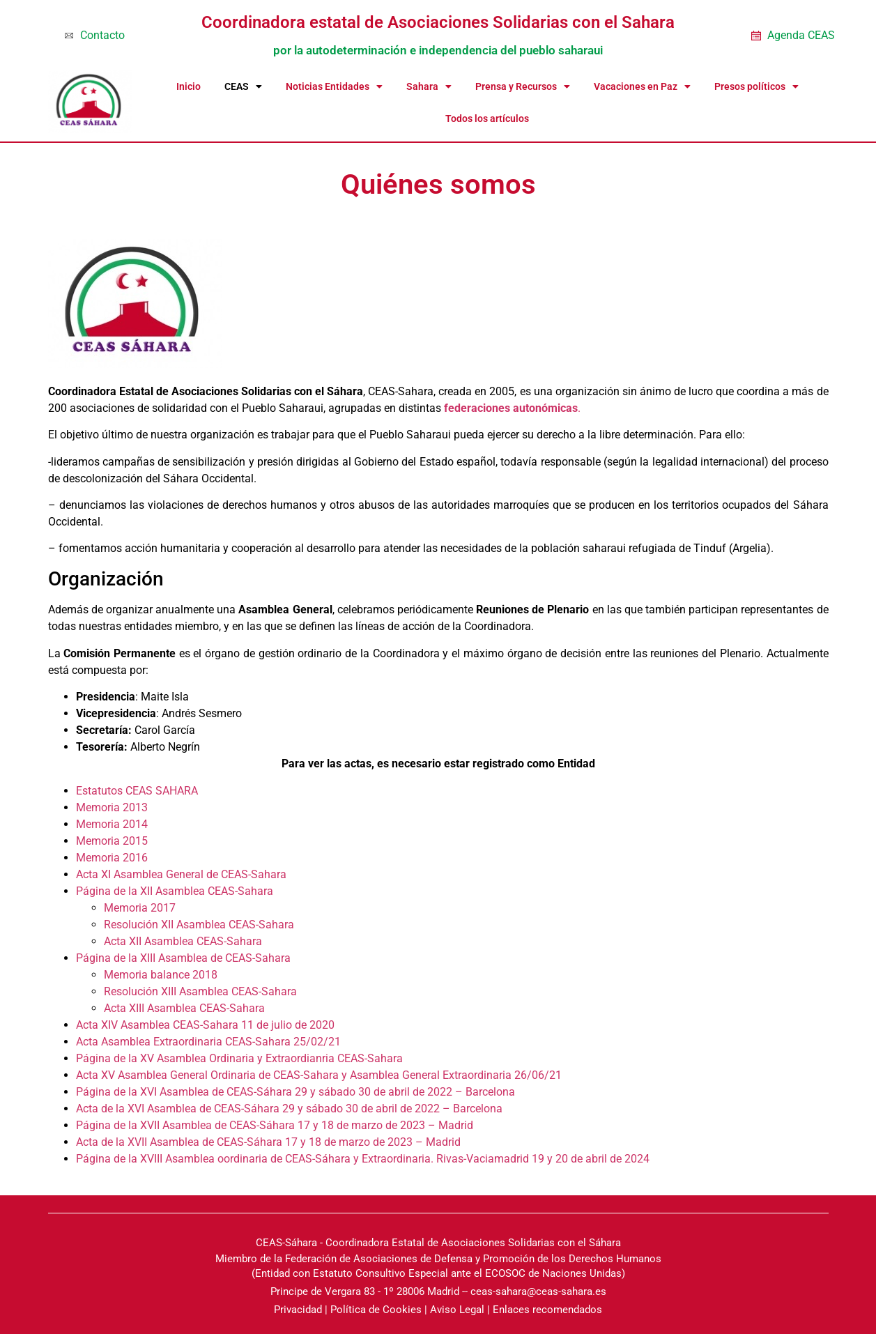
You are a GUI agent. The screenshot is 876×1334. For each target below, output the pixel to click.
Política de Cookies (376, 1309)
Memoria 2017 (140, 907)
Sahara (429, 86)
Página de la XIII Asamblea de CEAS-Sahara (183, 958)
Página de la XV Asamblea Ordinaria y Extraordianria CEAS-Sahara (239, 1058)
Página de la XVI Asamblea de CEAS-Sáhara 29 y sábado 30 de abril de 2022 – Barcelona (295, 1091)
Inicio (188, 86)
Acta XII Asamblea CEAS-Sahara (183, 941)
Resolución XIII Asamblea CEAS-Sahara (200, 991)
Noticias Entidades (334, 86)
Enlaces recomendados (547, 1309)
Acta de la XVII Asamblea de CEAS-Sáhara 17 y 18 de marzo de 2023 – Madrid (268, 1142)
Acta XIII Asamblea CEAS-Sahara (184, 1008)
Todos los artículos (487, 118)
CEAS (243, 86)
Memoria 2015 (112, 841)
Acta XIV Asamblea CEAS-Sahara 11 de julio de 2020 (205, 1025)
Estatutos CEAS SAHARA (138, 790)
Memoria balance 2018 (160, 974)
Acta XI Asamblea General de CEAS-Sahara (181, 874)
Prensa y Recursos (522, 86)
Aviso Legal (457, 1309)
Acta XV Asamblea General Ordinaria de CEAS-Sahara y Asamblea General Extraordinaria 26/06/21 (319, 1075)
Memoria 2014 (112, 824)
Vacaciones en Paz (642, 86)
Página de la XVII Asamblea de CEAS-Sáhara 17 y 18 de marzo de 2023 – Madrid (274, 1125)
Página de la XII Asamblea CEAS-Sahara (174, 891)
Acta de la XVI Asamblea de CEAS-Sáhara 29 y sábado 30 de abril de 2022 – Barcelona (289, 1108)
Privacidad (298, 1309)
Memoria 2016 (112, 857)
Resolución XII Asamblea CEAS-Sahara (199, 924)
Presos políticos (756, 86)
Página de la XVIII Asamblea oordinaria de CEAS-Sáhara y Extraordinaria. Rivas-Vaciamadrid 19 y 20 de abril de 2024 (363, 1158)
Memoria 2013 (112, 807)
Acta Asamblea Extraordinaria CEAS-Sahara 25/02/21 (208, 1041)
